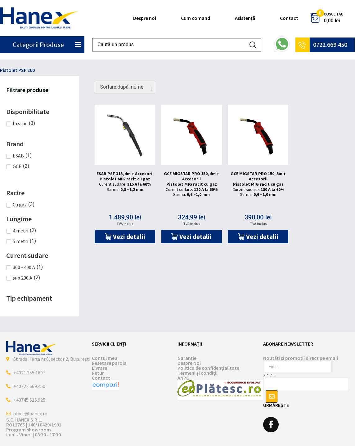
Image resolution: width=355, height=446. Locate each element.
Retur (98, 373)
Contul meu (104, 358)
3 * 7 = (269, 375)
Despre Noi (189, 363)
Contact (289, 18)
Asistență (245, 18)
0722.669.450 (330, 44)
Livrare (99, 368)
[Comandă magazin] (125, 87)
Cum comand (195, 18)
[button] (125, 236)
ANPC (183, 378)
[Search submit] (253, 44)
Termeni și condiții (198, 373)
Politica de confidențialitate (208, 368)
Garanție (187, 358)
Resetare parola (109, 363)
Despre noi (144, 18)
